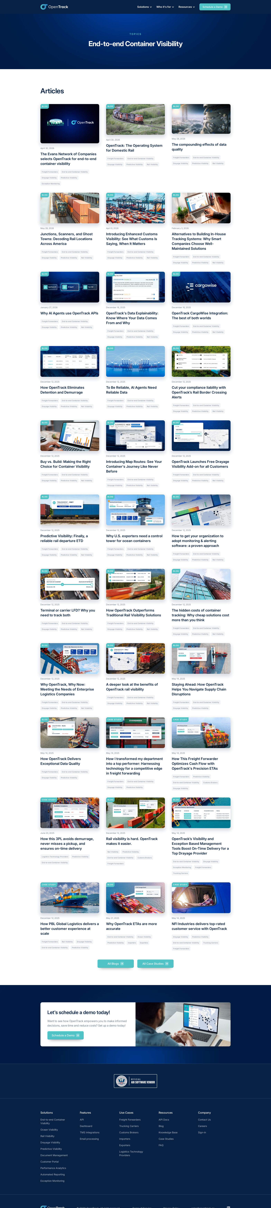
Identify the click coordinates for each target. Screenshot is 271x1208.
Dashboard (86, 1126)
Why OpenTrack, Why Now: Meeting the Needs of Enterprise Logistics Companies (67, 689)
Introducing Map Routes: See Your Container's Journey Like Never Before (134, 466)
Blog (161, 1126)
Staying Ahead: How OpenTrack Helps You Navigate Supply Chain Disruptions (199, 689)
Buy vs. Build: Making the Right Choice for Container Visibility (65, 464)
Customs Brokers (210, 782)
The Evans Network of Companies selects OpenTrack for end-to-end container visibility (68, 159)
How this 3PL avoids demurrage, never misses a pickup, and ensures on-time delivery (67, 844)
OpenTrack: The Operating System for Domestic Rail (134, 147)
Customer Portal (49, 1161)
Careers (202, 1126)
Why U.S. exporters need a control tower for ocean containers (134, 538)
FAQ (161, 1145)
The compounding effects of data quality (199, 146)
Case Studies (166, 1138)
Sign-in (202, 1132)
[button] (144, 7)
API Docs (164, 1119)
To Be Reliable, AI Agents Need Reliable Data (131, 389)
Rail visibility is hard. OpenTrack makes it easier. (132, 841)
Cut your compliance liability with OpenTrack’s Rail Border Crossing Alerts (199, 392)
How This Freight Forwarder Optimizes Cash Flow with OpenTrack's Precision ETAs (195, 764)
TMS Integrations (89, 1132)
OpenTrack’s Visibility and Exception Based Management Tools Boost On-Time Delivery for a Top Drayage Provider (200, 846)
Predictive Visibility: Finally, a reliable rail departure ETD (64, 538)
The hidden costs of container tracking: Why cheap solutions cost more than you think (200, 615)
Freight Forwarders (50, 172)
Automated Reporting (52, 1174)
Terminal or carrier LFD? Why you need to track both (67, 612)
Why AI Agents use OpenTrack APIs (69, 313)
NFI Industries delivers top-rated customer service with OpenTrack (199, 926)
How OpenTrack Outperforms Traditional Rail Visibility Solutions (133, 612)
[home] (54, 7)
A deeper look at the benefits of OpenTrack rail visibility (132, 686)
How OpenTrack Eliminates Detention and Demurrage (62, 389)
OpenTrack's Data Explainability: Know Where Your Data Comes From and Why (132, 318)
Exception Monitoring (51, 184)
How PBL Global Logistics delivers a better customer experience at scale (69, 929)
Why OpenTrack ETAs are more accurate (131, 926)
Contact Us (204, 1119)
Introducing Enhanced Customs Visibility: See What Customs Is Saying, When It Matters (132, 239)
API (82, 1119)
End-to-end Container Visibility (75, 172)
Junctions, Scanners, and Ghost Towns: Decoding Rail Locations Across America (66, 239)
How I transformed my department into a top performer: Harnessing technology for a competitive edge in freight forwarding (134, 766)
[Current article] (69, 123)
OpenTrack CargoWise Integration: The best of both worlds (200, 315)
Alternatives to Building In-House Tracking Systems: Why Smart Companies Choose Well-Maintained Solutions (199, 241)
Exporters (144, 943)
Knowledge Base (168, 1132)
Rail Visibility (152, 164)
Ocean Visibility (144, 937)
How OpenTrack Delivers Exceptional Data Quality (60, 761)
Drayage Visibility (49, 178)
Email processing (89, 1138)
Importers (132, 943)
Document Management (54, 1155)
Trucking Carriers (180, 873)
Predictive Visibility (69, 178)
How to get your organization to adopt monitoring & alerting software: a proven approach (197, 541)
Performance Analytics (53, 1168)
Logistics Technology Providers (55, 857)
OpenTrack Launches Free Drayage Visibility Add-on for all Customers (200, 464)
